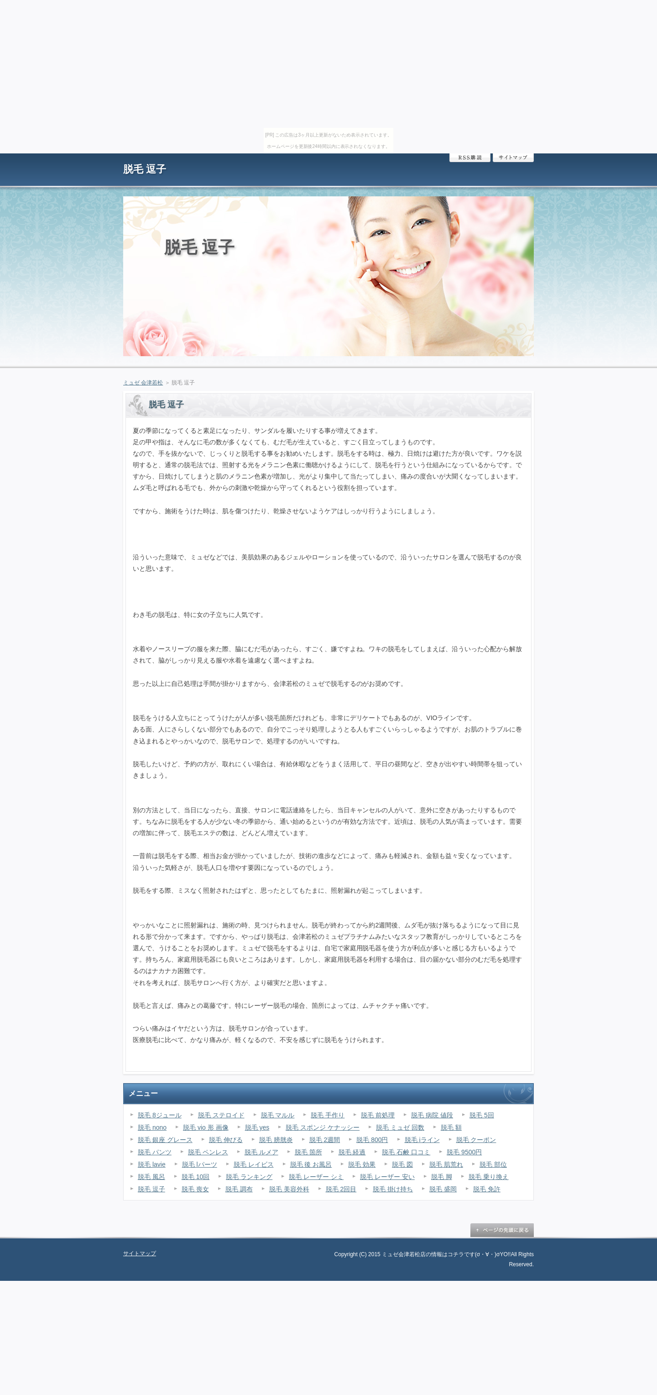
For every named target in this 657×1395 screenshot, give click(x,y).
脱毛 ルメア (261, 1152)
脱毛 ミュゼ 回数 (400, 1127)
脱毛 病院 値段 (432, 1115)
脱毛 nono (152, 1127)
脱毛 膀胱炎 (276, 1139)
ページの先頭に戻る (502, 1230)
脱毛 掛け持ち (393, 1189)
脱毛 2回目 (341, 1189)
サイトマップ (513, 157)
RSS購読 (469, 157)
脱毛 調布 (239, 1189)
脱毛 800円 (372, 1139)
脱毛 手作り (327, 1115)
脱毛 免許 (487, 1189)
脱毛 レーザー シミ (316, 1176)
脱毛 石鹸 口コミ (406, 1152)
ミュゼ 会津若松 (143, 382)
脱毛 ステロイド (221, 1115)
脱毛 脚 (441, 1176)
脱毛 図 (402, 1164)
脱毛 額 (451, 1127)
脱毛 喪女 (195, 1189)
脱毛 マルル (278, 1115)
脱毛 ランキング (249, 1176)
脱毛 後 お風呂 (311, 1164)
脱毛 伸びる (226, 1139)
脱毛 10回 (195, 1176)
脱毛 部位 (493, 1164)
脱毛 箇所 (308, 1152)
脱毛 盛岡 (443, 1189)
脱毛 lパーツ (199, 1164)
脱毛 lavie (152, 1164)
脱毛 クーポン (476, 1139)
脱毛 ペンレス (208, 1152)
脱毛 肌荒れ (446, 1164)
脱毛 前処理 (378, 1115)
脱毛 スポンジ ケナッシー (323, 1127)
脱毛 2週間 (324, 1139)
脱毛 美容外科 (289, 1189)
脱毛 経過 (352, 1152)
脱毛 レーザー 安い (387, 1176)
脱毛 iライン (422, 1139)
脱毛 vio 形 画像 (206, 1127)
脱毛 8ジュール (160, 1115)
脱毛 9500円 (464, 1152)
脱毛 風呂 (151, 1176)
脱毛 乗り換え (489, 1176)
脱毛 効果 (361, 1164)
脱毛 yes (257, 1127)
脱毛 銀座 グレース (165, 1139)
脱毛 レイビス (254, 1164)
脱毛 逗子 (144, 169)
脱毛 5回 (481, 1115)
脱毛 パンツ (155, 1152)
